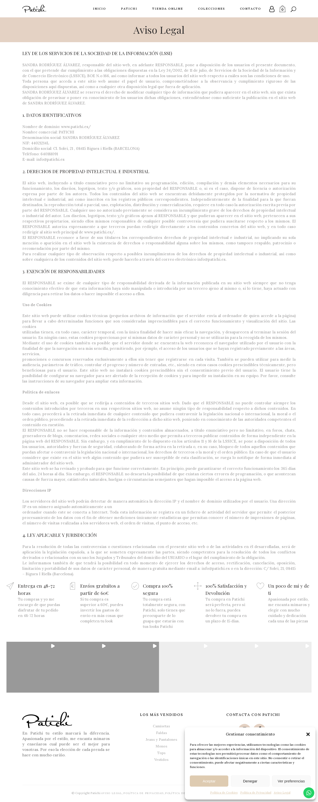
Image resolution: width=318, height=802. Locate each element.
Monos (161, 745)
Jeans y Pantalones (161, 739)
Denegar (250, 781)
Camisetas (161, 725)
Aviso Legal (282, 792)
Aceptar (209, 781)
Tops (161, 752)
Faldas (161, 732)
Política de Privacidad (255, 792)
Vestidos (161, 759)
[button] (308, 734)
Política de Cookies (224, 792)
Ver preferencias (291, 781)
